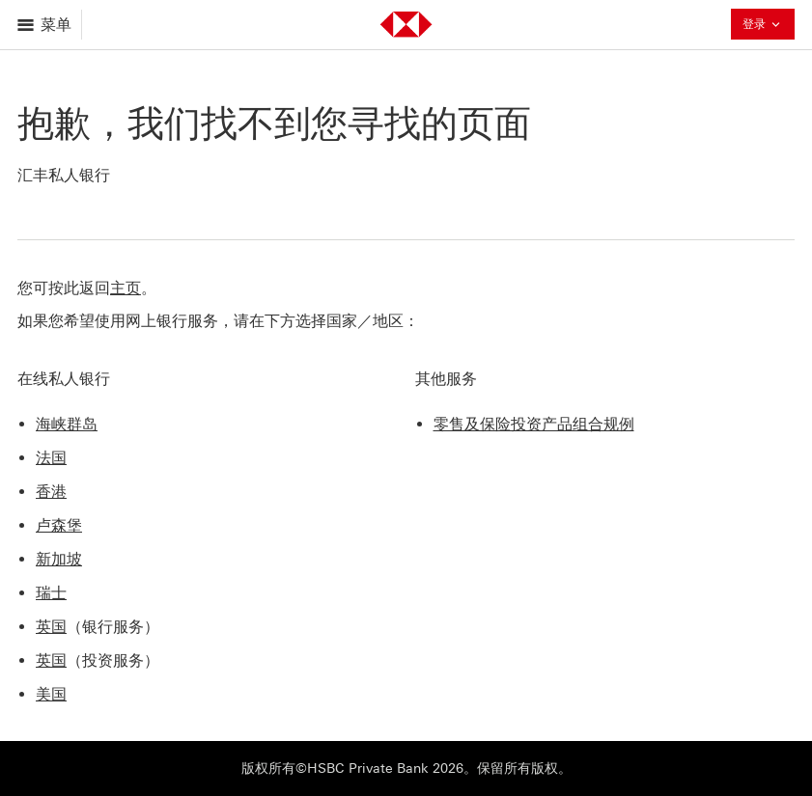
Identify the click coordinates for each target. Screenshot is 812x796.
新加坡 (59, 559)
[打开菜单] (46, 25)
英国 (51, 627)
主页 (125, 288)
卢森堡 (59, 525)
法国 (51, 458)
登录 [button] (762, 26)
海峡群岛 (67, 424)
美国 (51, 694)
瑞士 (51, 593)
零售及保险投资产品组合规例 (534, 424)
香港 (51, 491)
